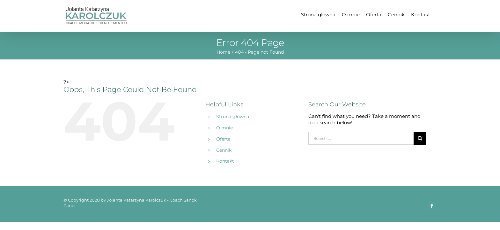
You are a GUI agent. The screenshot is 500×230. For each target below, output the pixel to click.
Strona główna (232, 116)
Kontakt (225, 161)
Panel (69, 205)
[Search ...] (361, 138)
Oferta (223, 139)
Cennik (224, 150)
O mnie (224, 128)
